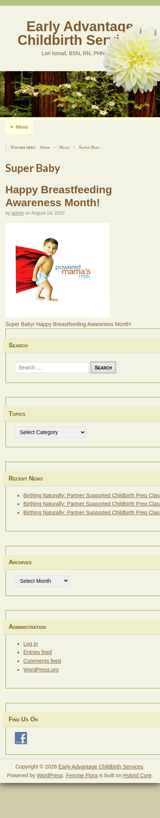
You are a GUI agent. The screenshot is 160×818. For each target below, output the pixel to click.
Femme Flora (82, 775)
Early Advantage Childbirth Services (80, 33)
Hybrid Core (137, 775)
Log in (30, 644)
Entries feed (37, 652)
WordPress (50, 775)
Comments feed (42, 661)
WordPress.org (41, 670)
